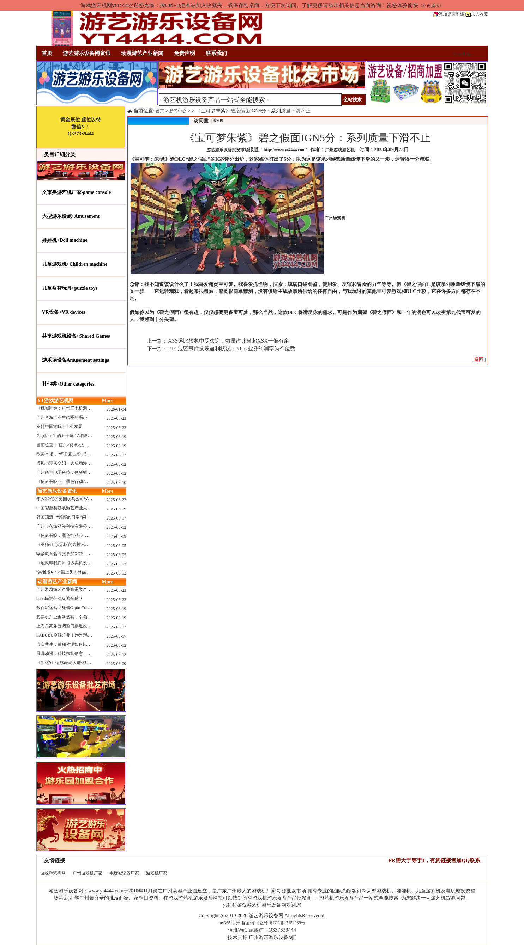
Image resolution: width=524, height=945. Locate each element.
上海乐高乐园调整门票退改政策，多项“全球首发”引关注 (89, 626)
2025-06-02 (116, 564)
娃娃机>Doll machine (65, 240)
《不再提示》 (431, 5)
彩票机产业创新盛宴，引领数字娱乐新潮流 (76, 616)
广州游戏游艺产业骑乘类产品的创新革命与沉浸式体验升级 (91, 589)
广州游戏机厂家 (87, 873)
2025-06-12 (116, 464)
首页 (47, 53)
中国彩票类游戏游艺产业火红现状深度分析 (76, 507)
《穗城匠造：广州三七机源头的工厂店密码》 (78, 408)
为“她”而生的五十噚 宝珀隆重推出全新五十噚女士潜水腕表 (91, 435)
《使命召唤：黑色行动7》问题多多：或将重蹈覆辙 (84, 535)
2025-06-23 (116, 418)
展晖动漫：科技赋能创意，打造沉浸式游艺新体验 (83, 653)
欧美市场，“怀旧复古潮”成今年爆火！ (72, 454)
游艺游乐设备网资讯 (86, 53)
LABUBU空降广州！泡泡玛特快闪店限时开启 (78, 635)
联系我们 (216, 53)
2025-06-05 (116, 545)
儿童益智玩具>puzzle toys (70, 288)
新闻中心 (177, 111)
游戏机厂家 (156, 873)
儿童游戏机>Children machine (74, 264)
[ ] (479, 359)
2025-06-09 (116, 536)
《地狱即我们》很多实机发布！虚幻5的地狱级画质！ (86, 562)
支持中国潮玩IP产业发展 (59, 426)
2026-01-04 (116, 409)
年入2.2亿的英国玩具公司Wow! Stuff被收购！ (78, 498)
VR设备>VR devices (63, 312)
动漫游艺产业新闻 (142, 53)
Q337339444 (282, 930)
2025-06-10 (116, 482)
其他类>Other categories (68, 384)
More (107, 400)
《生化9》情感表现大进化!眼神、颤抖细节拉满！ (82, 662)
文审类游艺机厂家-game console (76, 192)
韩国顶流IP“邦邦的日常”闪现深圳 (67, 517)
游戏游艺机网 (53, 873)
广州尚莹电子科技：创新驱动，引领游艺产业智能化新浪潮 (91, 472)
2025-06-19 (116, 436)
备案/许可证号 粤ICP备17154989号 (273, 922)
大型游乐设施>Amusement (71, 216)
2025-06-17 (116, 455)
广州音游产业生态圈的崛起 (61, 417)
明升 (235, 922)
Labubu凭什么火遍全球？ (59, 598)
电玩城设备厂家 (124, 873)
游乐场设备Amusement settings (75, 360)
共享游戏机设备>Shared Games (76, 336)
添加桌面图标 (448, 14)
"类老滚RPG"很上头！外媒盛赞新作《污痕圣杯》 (82, 572)
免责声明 (184, 53)
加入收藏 (476, 14)
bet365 (224, 922)
